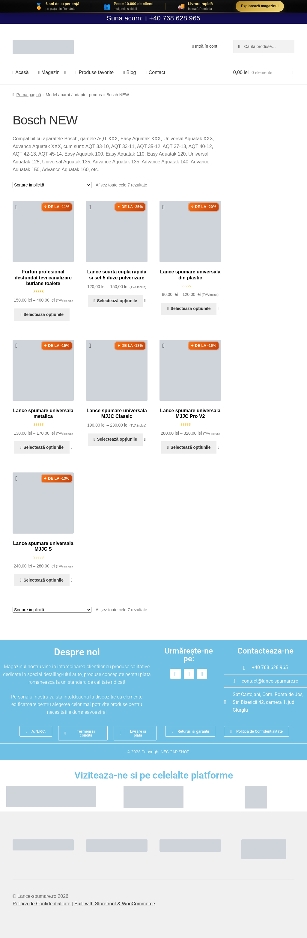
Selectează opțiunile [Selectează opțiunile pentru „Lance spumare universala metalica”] (43, 447)
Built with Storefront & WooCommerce (114, 903)
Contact (155, 72)
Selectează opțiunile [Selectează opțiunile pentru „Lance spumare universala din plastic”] (191, 308)
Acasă (21, 72)
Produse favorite (95, 72)
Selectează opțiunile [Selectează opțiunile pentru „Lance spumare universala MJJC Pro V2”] (191, 447)
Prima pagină (28, 94)
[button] (18, 207)
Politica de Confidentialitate (41, 903)
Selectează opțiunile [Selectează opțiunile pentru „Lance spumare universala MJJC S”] (43, 580)
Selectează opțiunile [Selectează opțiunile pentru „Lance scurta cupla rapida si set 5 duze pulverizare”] (117, 300)
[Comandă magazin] (52, 185)
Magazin (49, 72)
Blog (129, 72)
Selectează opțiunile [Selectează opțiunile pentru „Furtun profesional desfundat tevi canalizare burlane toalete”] (43, 314)
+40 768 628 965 (175, 18)
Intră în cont (204, 46)
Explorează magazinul (260, 6)
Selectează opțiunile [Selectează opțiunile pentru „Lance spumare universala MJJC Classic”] (117, 439)
